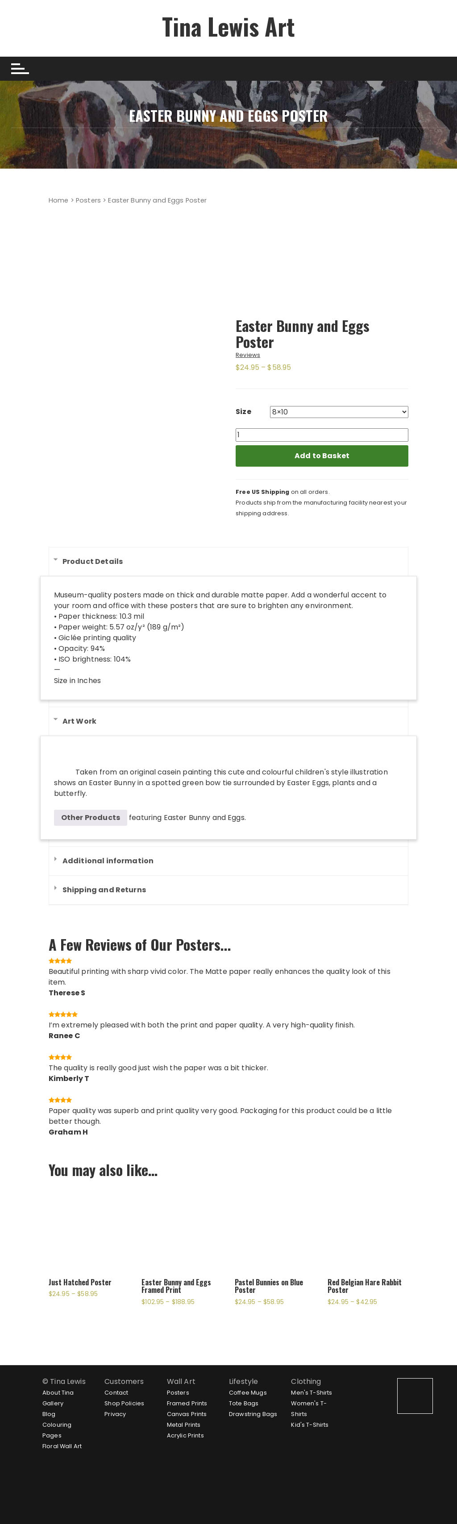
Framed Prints (187, 1403)
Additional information (108, 861)
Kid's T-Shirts (309, 1425)
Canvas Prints (187, 1414)
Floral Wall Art (62, 1446)
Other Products (90, 817)
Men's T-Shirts (311, 1392)
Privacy (115, 1414)
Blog (49, 1414)
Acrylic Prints (185, 1435)
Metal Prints (184, 1425)
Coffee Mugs (248, 1392)
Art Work (79, 721)
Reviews (248, 355)
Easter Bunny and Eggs (204, 817)
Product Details (92, 561)
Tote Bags (243, 1403)
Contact (116, 1392)
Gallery (52, 1403)
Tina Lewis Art (228, 26)
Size (243, 411)
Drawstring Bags (253, 1414)
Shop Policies (124, 1403)
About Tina (58, 1392)
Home (59, 200)
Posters (88, 200)
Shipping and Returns (104, 890)
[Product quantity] (322, 435)
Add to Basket (322, 456)
